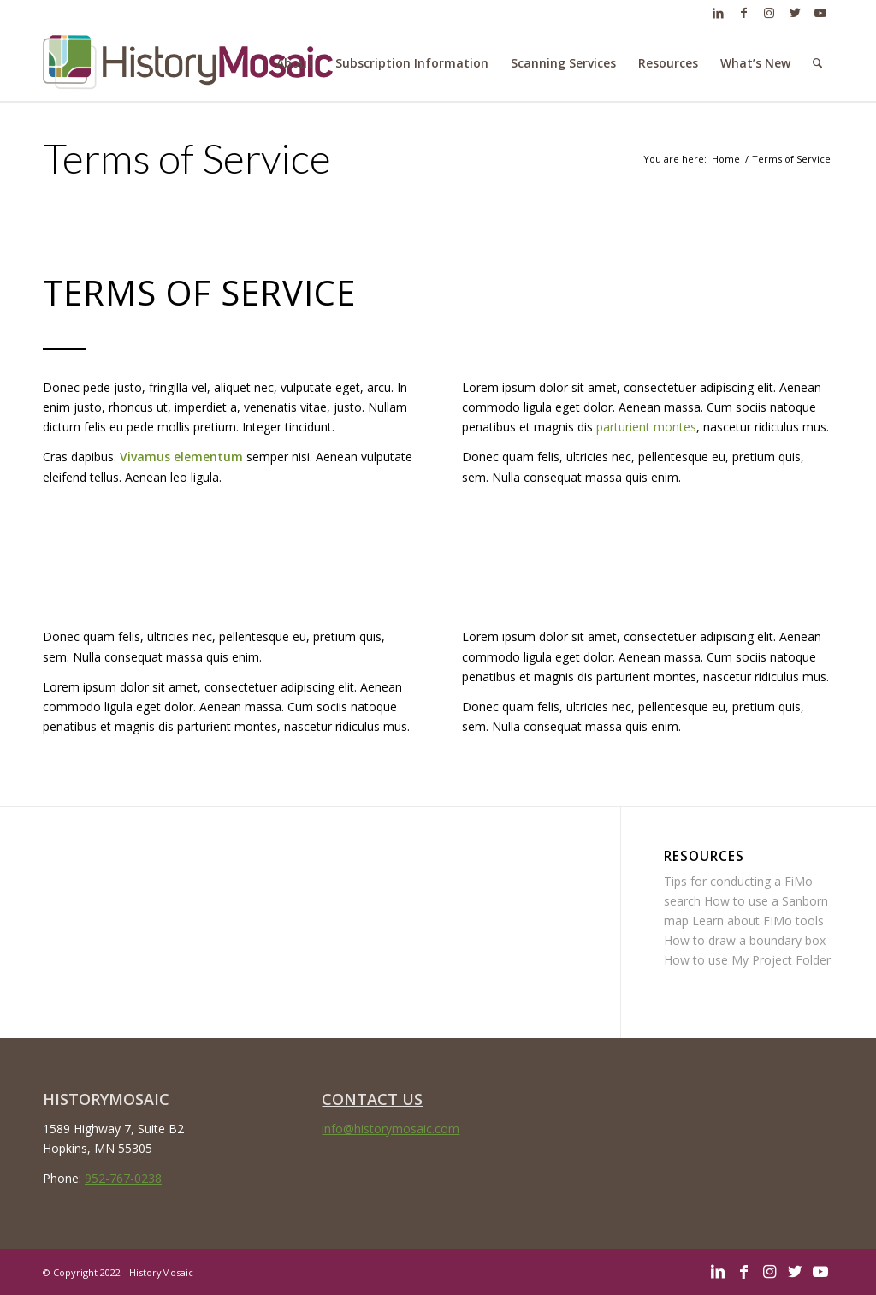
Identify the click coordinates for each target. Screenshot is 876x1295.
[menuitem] (294, 63)
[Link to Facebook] (743, 13)
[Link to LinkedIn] (718, 13)
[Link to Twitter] (795, 13)
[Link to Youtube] (820, 13)
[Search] (817, 63)
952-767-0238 (123, 1178)
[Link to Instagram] (769, 13)
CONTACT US (372, 1099)
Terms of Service (187, 158)
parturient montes (646, 427)
